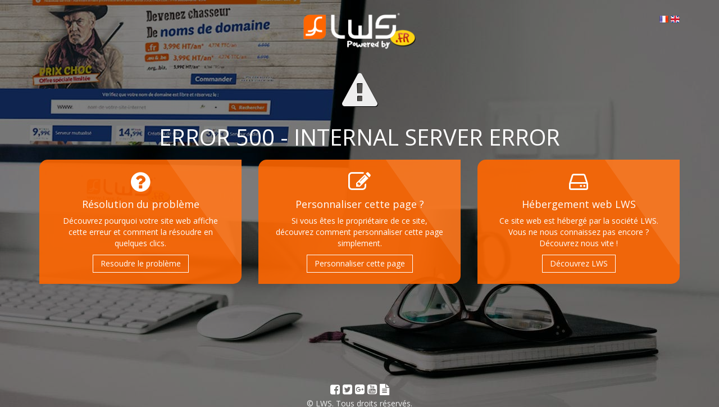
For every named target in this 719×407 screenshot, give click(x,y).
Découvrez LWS (579, 263)
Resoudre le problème (141, 263)
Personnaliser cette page (360, 263)
